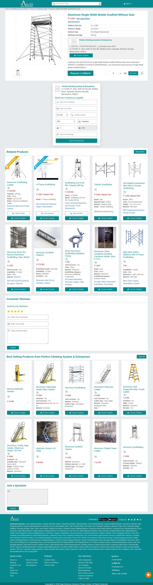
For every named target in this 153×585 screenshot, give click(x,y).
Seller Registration (85, 559)
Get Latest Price (83, 18)
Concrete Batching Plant (51, 541)
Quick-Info (13, 569)
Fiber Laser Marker (41, 527)
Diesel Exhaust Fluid (102, 543)
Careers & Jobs (31, 561)
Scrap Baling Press (35, 541)
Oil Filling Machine (67, 541)
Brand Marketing (84, 569)
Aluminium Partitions (130, 523)
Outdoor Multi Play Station (52, 523)
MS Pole (20, 548)
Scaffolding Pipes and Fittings (19, 8)
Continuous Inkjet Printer (118, 543)
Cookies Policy (49, 559)
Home (7, 8)
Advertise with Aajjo (85, 561)
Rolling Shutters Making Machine (44, 530)
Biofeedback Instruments (126, 539)
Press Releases (32, 559)
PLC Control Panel (90, 534)
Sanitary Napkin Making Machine (48, 546)
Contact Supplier (82, 54)
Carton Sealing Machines (32, 525)
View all (142, 356)
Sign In (127, 3)
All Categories (31, 564)
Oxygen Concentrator (61, 532)
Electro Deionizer (72, 548)
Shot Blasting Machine (119, 541)
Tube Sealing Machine (95, 523)
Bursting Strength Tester (26, 527)
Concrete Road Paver (90, 532)
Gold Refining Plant (56, 543)
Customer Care (15, 564)
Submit (13, 347)
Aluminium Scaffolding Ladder (38, 8)
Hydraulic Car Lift (48, 525)
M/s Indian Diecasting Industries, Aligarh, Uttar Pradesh (74, 281)
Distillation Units (127, 548)
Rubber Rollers (73, 546)
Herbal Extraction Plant (95, 548)
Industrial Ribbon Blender (113, 523)
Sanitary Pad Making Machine (26, 546)
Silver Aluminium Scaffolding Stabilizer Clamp (74, 252)
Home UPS (77, 537)
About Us (13, 559)
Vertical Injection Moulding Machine (42, 539)
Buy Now (133, 72)
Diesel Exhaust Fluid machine (54, 548)
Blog (11, 567)
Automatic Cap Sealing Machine (21, 534)
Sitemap (13, 561)
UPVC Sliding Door (21, 541)
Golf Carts (49, 532)
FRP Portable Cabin (76, 525)
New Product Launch (85, 572)
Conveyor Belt (57, 537)
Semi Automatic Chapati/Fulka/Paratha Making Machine (118, 530)
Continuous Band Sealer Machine (100, 527)
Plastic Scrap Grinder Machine (111, 546)
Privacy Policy (49, 564)
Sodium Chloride (105, 532)
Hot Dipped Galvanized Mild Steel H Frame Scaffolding (134, 184)
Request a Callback (80, 72)
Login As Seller (83, 577)
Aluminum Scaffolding (75, 387)
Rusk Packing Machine (72, 543)
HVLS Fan (135, 532)
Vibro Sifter (83, 548)
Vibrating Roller (81, 523)
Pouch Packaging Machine (121, 532)
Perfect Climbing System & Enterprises (95, 39)
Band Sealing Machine (40, 534)
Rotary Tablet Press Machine (89, 546)
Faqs (12, 575)
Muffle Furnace (44, 543)
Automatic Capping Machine (33, 548)
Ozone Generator (76, 532)
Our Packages (83, 564)
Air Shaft (64, 546)
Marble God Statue (56, 527)
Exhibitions (14, 572)
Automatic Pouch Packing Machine (125, 527)
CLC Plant (93, 541)
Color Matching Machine (43, 537)
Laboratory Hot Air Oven (58, 534)
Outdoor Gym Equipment (18, 532)
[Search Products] (53, 3)
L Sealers (58, 539)
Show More (140, 151)
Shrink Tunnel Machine (89, 537)
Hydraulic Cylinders (103, 525)
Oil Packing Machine (82, 541)
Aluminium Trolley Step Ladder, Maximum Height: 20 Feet (17, 447)
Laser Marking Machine (34, 523)
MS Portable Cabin (61, 525)
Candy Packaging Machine (123, 537)
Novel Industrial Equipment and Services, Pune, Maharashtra (75, 204)
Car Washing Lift (62, 530)
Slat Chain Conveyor (106, 537)
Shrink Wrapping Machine (72, 539)
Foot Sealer (68, 537)
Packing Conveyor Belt (75, 534)
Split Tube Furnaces (30, 543)
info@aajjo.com (117, 566)
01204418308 (117, 559)
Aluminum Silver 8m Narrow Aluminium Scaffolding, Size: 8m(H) (18, 253)
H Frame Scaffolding (45, 183)
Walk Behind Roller (68, 523)
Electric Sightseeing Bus (36, 532)
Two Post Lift (74, 530)
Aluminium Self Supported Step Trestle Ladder (133, 388)
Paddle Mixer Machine (124, 534)
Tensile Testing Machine (90, 539)
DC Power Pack (90, 525)
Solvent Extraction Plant (113, 548)
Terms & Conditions (51, 561)
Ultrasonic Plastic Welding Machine (76, 527)
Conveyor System (104, 541)
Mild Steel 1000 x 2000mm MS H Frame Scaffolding (133, 253)
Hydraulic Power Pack (118, 525)
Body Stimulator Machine (107, 539)
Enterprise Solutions (85, 575)
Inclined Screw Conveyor (106, 534)
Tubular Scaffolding (103, 183)
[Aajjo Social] (129, 518)
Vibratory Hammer (87, 543)
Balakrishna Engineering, (104, 210)
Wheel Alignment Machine (88, 530)
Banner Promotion (84, 567)
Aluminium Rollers (27, 537)
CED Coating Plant (30, 550)
